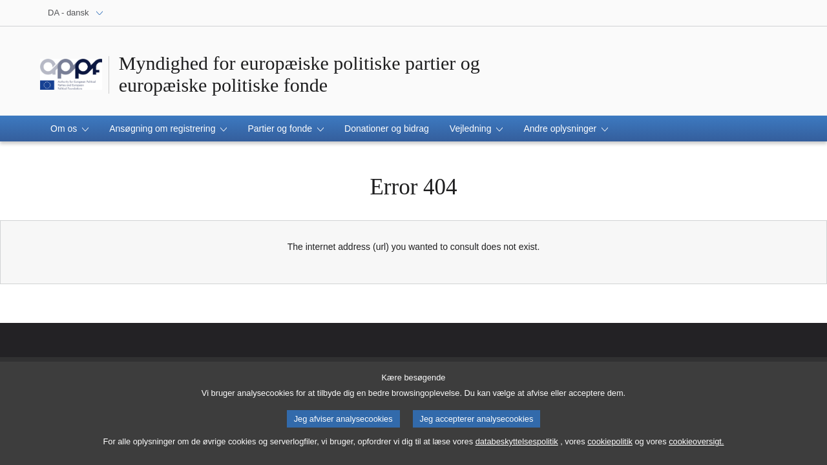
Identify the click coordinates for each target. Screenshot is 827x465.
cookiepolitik (610, 446)
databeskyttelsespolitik (517, 446)
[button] (69, 128)
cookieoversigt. (696, 446)
